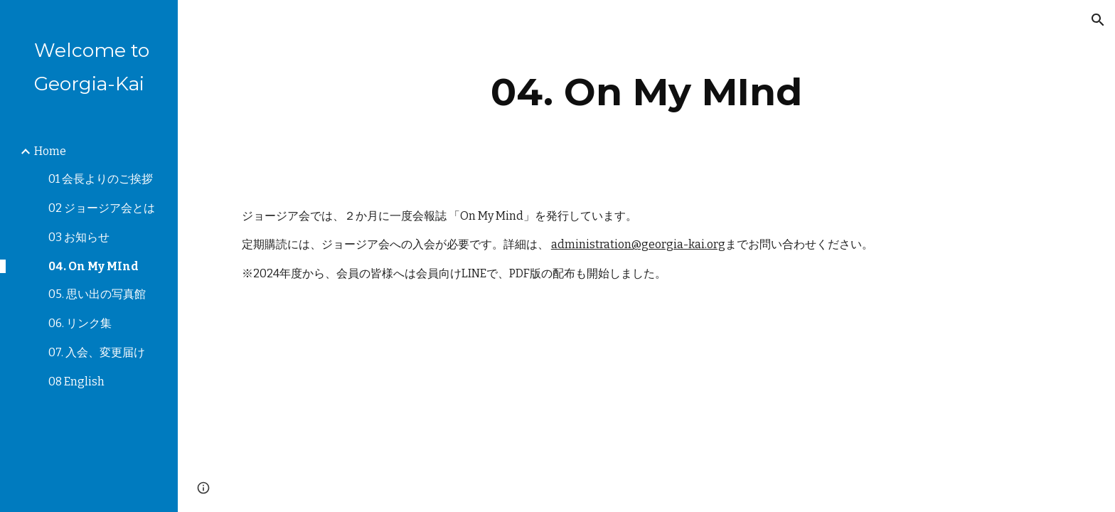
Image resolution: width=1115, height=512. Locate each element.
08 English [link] (76, 381)
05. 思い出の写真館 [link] (97, 294)
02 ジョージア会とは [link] (101, 208)
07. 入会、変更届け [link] (96, 352)
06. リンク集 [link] (80, 323)
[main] (646, 92)
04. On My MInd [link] (93, 266)
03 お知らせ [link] (79, 237)
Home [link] (50, 151)
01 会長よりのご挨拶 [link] (100, 179)
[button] (1098, 20)
